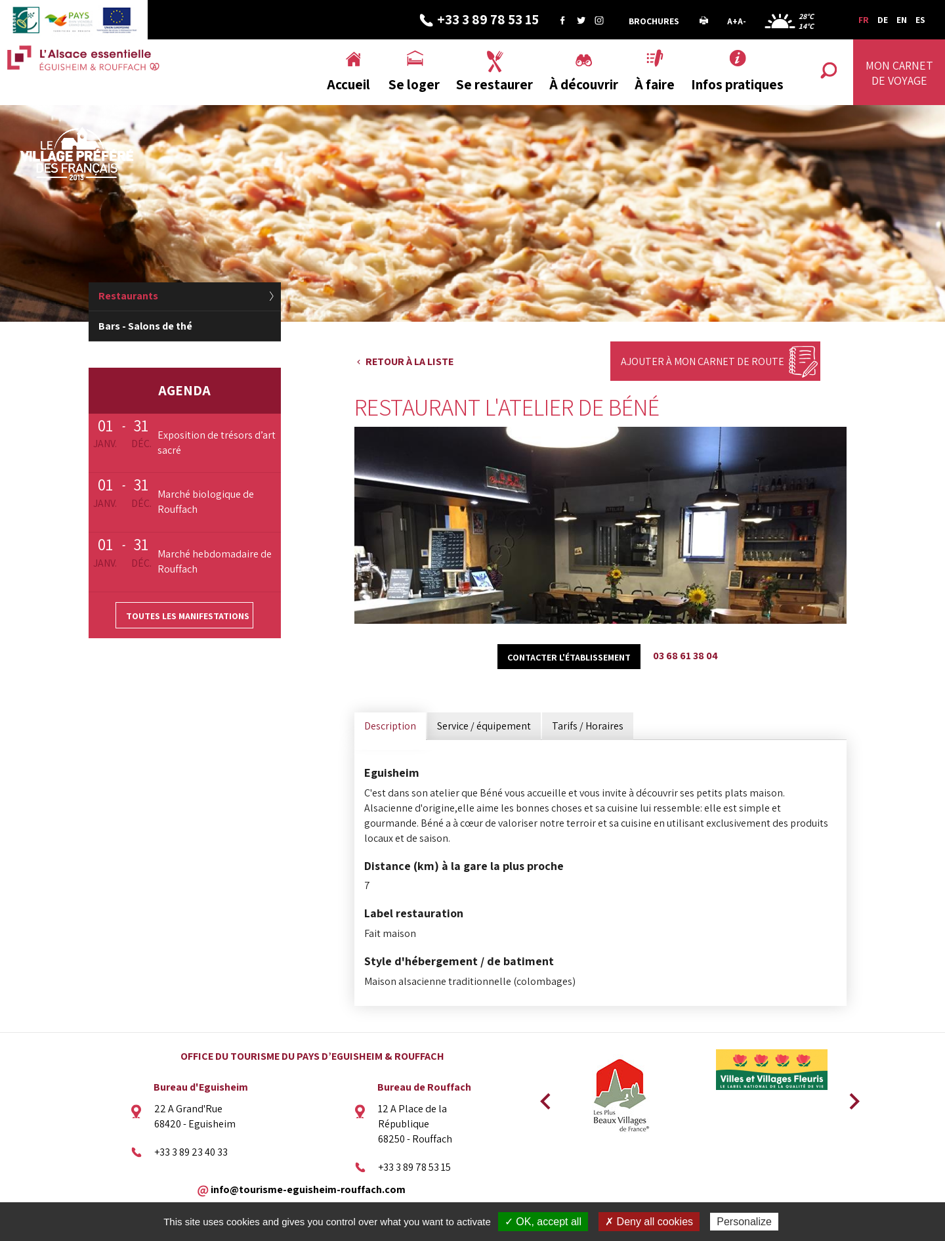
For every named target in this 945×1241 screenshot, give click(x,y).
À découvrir (583, 84)
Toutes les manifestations (187, 616)
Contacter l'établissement (569, 657)
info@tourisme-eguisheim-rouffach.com (308, 1189)
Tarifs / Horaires (587, 726)
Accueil (348, 84)
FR (863, 20)
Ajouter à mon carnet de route (702, 361)
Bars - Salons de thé (145, 326)
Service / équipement (484, 726)
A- (742, 21)
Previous (543, 1097)
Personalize (744, 1221)
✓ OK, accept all (543, 1221)
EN (901, 20)
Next (849, 1097)
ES (920, 20)
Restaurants (128, 296)
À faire (655, 84)
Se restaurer (494, 84)
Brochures (654, 21)
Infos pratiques (737, 84)
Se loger (414, 84)
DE (882, 20)
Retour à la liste (409, 361)
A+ (732, 21)
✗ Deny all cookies (649, 1221)
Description (390, 726)
